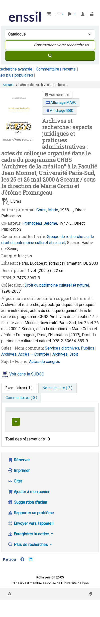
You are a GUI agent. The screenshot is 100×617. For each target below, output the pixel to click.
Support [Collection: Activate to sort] (57, 411)
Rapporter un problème (31, 517)
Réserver (19, 464)
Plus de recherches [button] (28, 549)
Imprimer (19, 475)
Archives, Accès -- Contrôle (25, 354)
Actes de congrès (44, 361)
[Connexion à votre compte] (82, 14)
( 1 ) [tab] (19, 388)
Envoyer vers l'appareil (30, 528)
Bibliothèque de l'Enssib (9, 7)
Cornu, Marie (47, 210)
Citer (15, 486)
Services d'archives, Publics (70, 348)
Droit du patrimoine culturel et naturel (57, 285)
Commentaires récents (56, 69)
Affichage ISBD (59, 111)
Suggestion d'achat (27, 507)
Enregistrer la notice (29, 538)
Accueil (8, 85)
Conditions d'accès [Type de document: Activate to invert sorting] (23, 411)
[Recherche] (50, 56)
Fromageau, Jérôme (39, 223)
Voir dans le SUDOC (26, 374)
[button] (49, 14)
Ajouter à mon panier (28, 496)
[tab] (57, 388)
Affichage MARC (61, 102)
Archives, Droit (65, 354)
